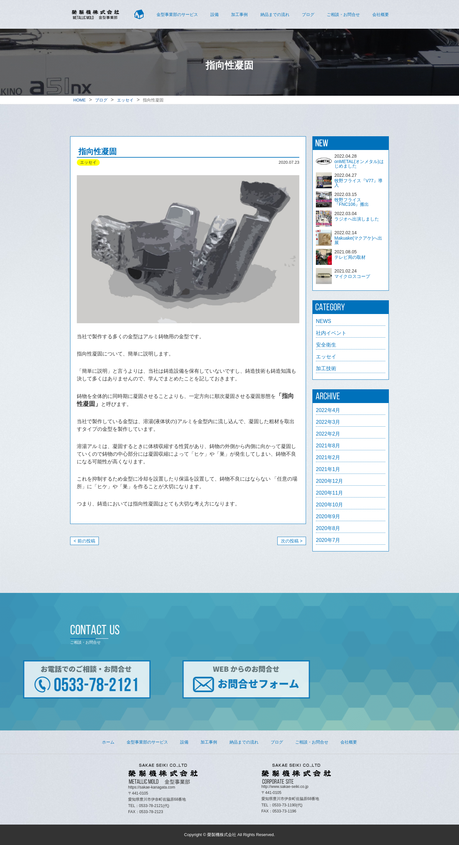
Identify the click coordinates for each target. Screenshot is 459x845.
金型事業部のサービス (177, 14)
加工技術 (326, 368)
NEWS (323, 321)
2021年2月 (328, 457)
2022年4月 (328, 410)
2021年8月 (328, 445)
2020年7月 (328, 540)
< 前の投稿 (84, 540)
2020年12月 (329, 481)
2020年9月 (328, 516)
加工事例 (239, 14)
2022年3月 (328, 422)
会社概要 (380, 14)
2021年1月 (328, 469)
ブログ (308, 14)
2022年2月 (328, 434)
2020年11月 (329, 493)
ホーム (108, 742)
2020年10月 (329, 504)
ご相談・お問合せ (343, 14)
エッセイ (326, 356)
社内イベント (331, 333)
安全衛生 (326, 345)
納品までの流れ (274, 14)
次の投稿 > (291, 540)
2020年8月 (328, 528)
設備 (214, 14)
